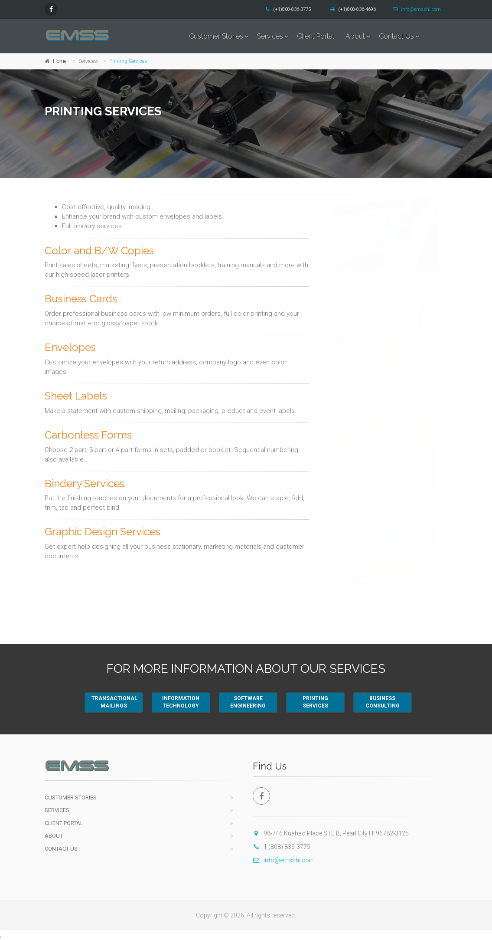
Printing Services (128, 61)
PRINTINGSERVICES (315, 702)
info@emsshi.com (417, 9)
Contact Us (396, 36)
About (355, 36)
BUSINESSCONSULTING (382, 702)
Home (59, 61)
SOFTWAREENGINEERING (248, 702)
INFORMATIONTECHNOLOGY (180, 702)
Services (270, 36)
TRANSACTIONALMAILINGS (114, 702)
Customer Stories (216, 36)
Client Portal (315, 36)
